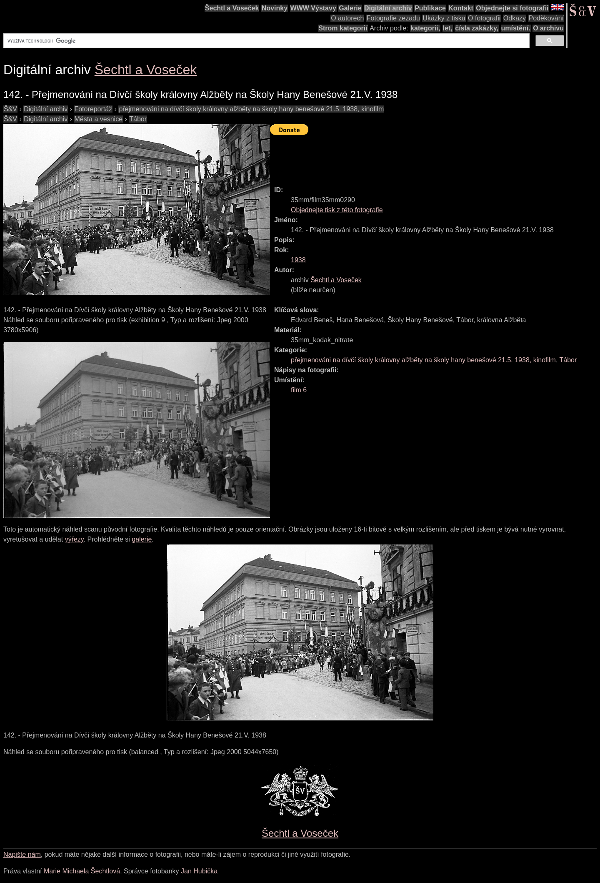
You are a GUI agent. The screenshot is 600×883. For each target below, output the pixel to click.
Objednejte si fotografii (512, 8)
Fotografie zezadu (393, 18)
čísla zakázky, (476, 28)
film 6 (299, 390)
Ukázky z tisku (443, 18)
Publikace (430, 8)
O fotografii (484, 18)
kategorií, (425, 28)
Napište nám (22, 854)
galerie (142, 539)
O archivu (548, 28)
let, (447, 28)
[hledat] (266, 41)
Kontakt (460, 8)
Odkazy (514, 18)
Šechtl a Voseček (232, 8)
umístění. (515, 28)
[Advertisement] (421, 157)
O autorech (347, 18)
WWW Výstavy (313, 8)
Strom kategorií (342, 28)
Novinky (275, 8)
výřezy (74, 539)
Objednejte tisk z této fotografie (337, 209)
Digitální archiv (388, 8)
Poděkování (546, 18)
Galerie (350, 8)
